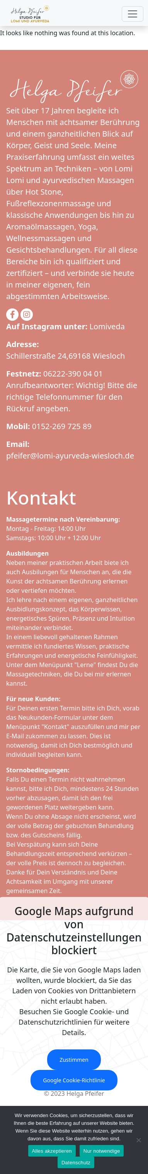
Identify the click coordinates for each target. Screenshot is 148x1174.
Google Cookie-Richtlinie (74, 1080)
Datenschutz (75, 1162)
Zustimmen (74, 1059)
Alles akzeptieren (52, 1151)
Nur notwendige (101, 1151)
